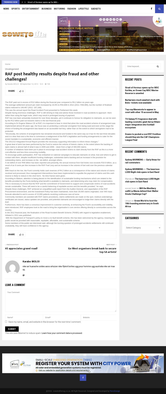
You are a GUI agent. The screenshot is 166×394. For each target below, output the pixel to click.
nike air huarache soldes (34, 266)
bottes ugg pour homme (80, 266)
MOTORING (59, 9)
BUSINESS (47, 9)
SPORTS (15, 9)
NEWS (6, 9)
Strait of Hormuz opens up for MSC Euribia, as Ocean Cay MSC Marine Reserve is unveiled (142, 90)
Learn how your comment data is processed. (62, 333)
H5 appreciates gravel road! (21, 248)
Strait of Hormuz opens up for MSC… (43, 2)
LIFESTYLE (83, 9)
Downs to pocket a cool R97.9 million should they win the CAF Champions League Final (143, 137)
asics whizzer (51, 266)
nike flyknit (63, 266)
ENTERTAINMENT (30, 9)
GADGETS (96, 9)
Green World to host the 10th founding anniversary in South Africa (142, 204)
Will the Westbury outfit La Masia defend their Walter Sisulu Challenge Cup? (141, 191)
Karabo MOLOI (13, 84)
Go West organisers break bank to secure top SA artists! (92, 250)
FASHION (71, 9)
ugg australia (97, 266)
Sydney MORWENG (134, 160)
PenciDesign (115, 391)
